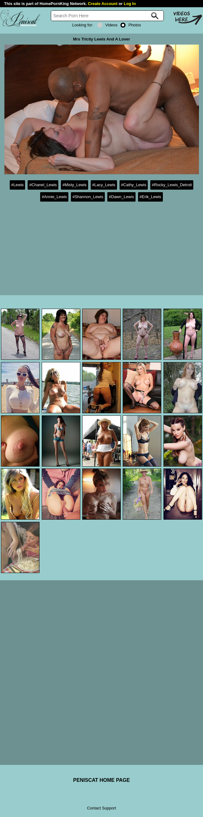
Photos (130, 25)
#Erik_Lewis (150, 196)
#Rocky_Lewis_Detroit (172, 184)
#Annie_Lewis (54, 196)
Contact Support (101, 808)
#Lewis (17, 184)
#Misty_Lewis (74, 184)
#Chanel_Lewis (43, 184)
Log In (130, 3)
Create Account (102, 3)
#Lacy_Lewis (103, 184)
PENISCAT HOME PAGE (101, 780)
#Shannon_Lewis (87, 196)
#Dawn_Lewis (121, 196)
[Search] (107, 15)
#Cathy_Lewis (133, 184)
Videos (107, 25)
